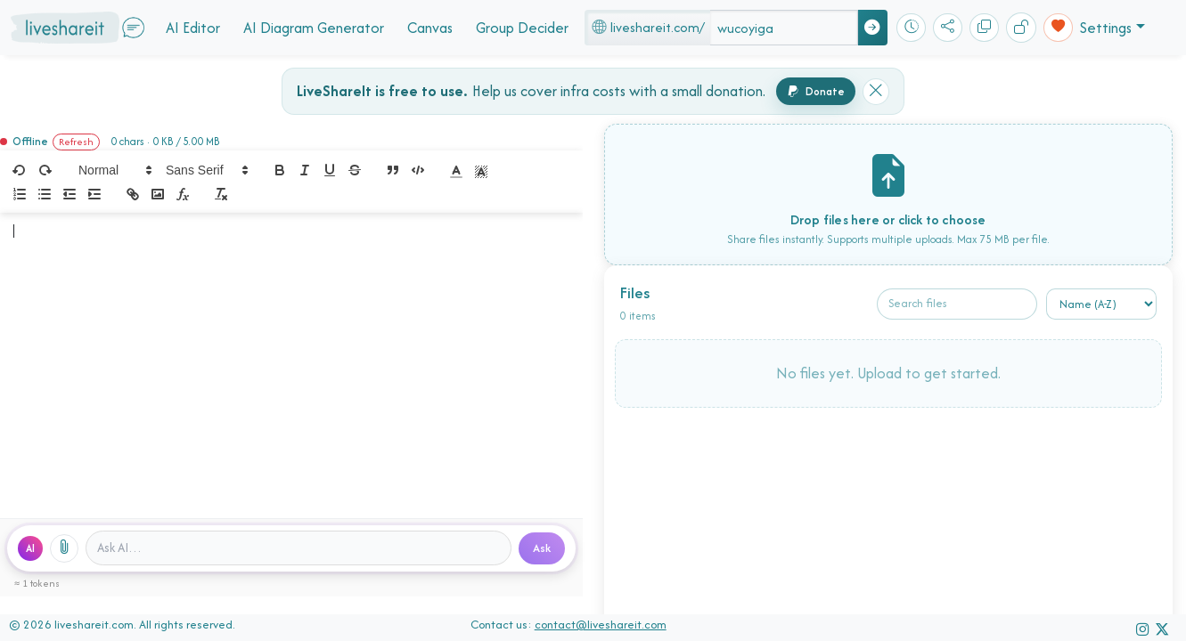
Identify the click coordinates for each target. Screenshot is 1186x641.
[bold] (279, 170)
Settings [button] (1106, 27)
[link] (132, 194)
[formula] (182, 194)
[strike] (354, 170)
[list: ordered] (19, 194)
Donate (816, 91)
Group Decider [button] (522, 27)
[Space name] (784, 27)
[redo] (44, 170)
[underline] (329, 170)
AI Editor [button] (193, 27)
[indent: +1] (94, 194)
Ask (542, 548)
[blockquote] (392, 170)
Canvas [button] (430, 27)
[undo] (19, 170)
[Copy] (984, 28)
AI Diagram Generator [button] (313, 27)
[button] (114, 170)
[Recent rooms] (911, 28)
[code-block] (417, 170)
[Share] (947, 28)
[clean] (221, 194)
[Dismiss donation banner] (876, 91)
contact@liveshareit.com (601, 624)
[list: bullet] (44, 194)
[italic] (304, 170)
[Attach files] (64, 548)
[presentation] (889, 380)
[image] (157, 194)
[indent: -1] (69, 194)
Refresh (76, 141)
